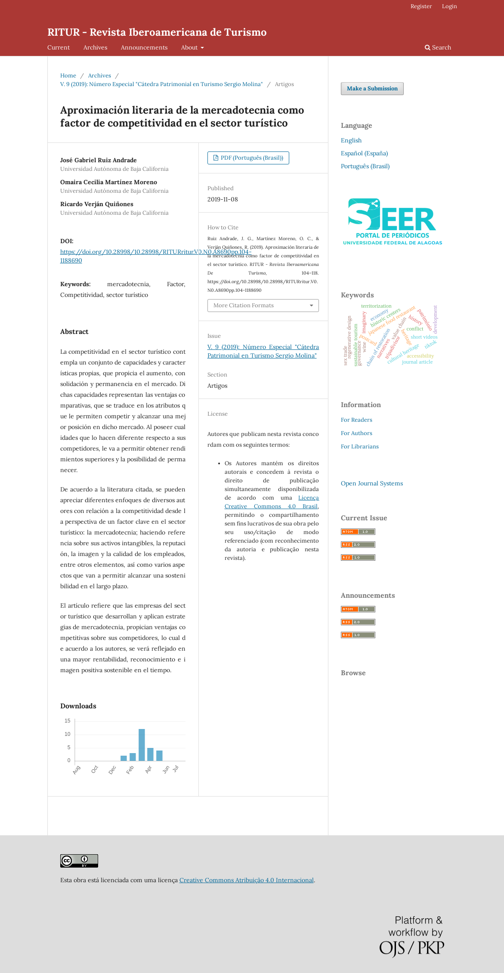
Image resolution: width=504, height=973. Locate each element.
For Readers (356, 419)
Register (421, 6)
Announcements (144, 47)
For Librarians (360, 446)
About (190, 47)
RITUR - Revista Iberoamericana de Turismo (157, 32)
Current (58, 47)
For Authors (356, 433)
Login (449, 6)
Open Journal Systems (372, 483)
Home (68, 75)
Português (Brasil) (365, 166)
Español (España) (364, 153)
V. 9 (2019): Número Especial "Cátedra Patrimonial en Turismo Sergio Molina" (161, 84)
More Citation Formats (243, 305)
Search (438, 47)
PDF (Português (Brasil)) (251, 157)
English (351, 140)
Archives (95, 47)
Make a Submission (372, 88)
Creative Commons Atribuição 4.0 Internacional (246, 880)
